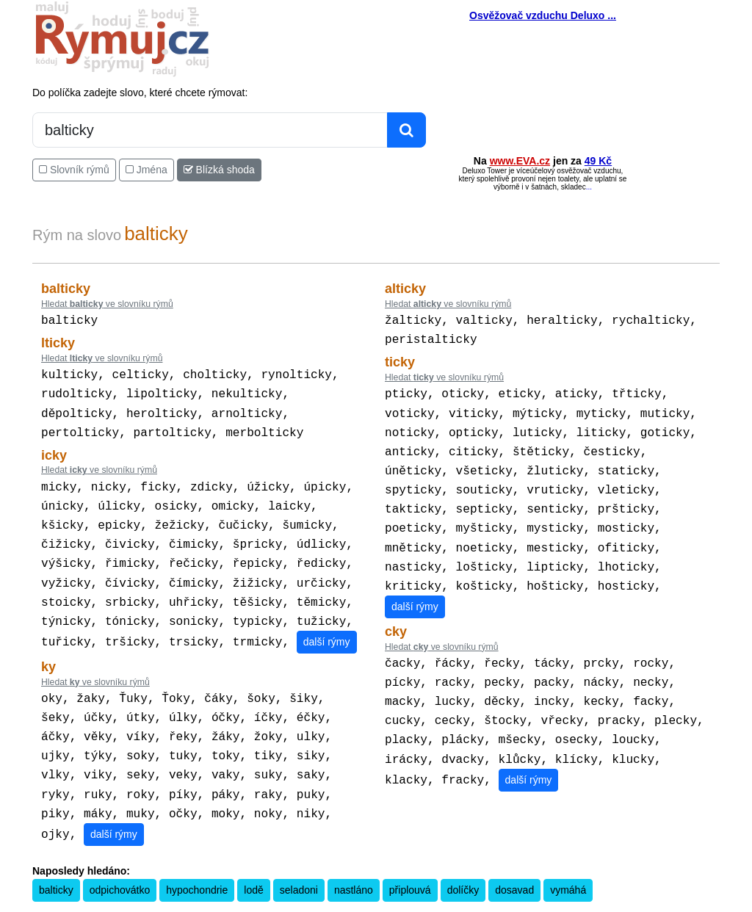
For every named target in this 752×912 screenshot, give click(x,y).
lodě (253, 860)
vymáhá (568, 860)
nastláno (353, 860)
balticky (56, 860)
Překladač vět (398, 902)
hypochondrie (197, 860)
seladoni (299, 860)
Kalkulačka (347, 902)
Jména (146, 169)
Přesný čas (449, 902)
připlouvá (410, 860)
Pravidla (306, 902)
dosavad (514, 860)
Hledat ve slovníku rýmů (107, 304)
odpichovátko (120, 860)
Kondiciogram (500, 902)
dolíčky (463, 860)
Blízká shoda (219, 169)
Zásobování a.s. (610, 902)
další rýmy (326, 623)
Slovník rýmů (74, 169)
